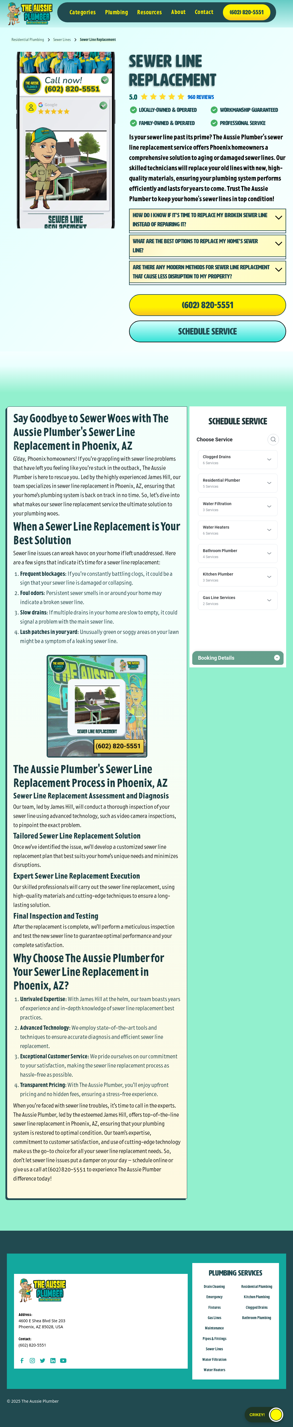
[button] (82, 12)
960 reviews (201, 97)
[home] (30, 13)
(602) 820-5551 (207, 305)
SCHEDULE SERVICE (207, 331)
